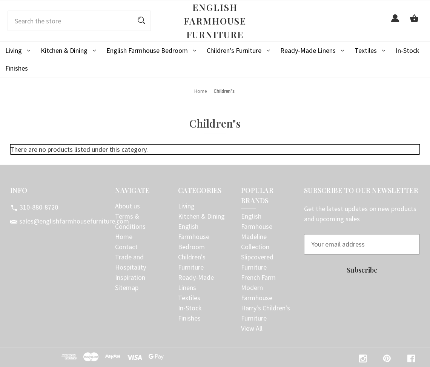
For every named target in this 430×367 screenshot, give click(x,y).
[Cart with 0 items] (414, 22)
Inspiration (130, 277)
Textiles (370, 50)
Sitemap (126, 287)
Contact (126, 246)
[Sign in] (395, 22)
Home (123, 236)
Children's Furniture (238, 50)
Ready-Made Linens (312, 50)
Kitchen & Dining (68, 50)
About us (127, 206)
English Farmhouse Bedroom (151, 50)
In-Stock (407, 50)
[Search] (141, 21)
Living (17, 50)
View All (252, 328)
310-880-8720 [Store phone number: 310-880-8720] (39, 207)
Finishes (16, 68)
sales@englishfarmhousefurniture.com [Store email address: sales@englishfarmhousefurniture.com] (74, 221)
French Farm (258, 277)
